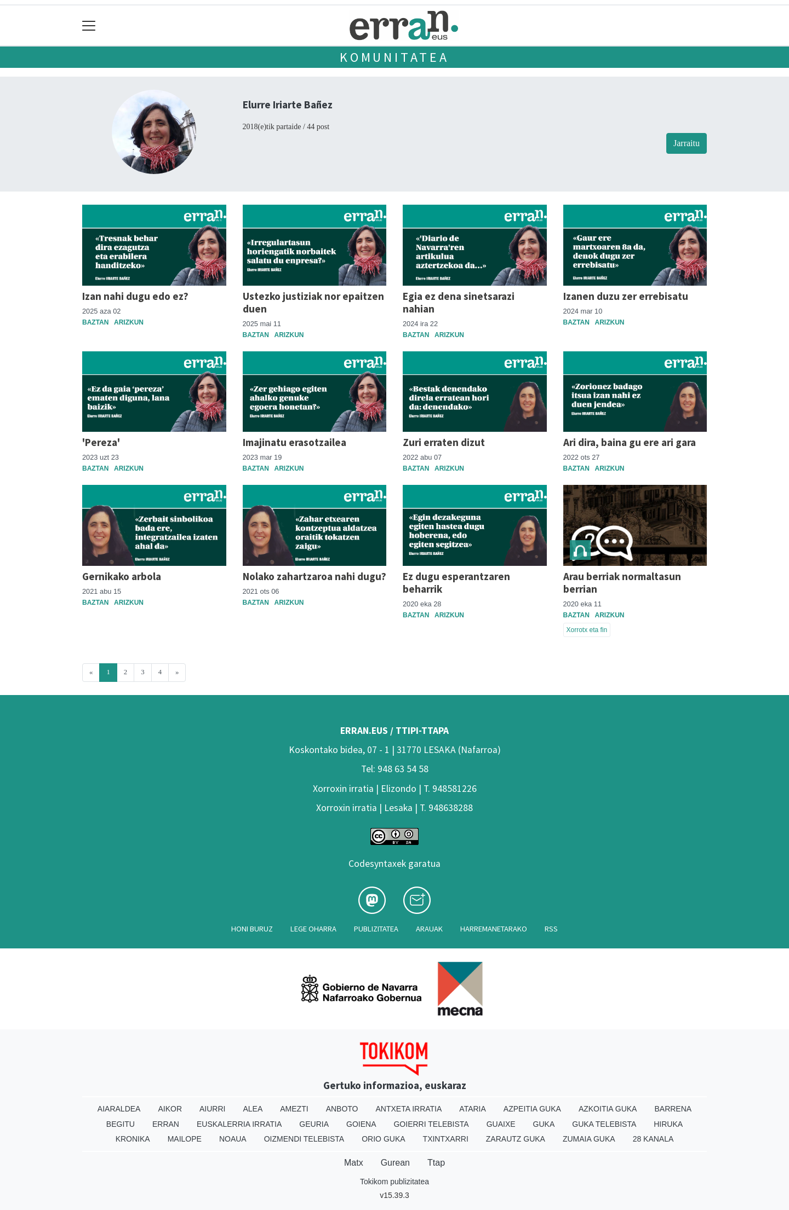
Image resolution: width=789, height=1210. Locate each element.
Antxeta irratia (409, 1108)
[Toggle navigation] (89, 25)
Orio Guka (383, 1138)
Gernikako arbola (121, 576)
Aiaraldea (119, 1108)
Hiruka (668, 1124)
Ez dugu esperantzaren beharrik (456, 582)
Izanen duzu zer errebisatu (625, 296)
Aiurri (212, 1108)
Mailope (185, 1138)
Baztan (95, 322)
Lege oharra (313, 929)
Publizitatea (376, 929)
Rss (551, 929)
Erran (165, 1124)
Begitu (120, 1124)
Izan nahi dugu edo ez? (135, 296)
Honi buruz (252, 929)
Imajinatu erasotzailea (294, 442)
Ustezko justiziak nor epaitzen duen (313, 302)
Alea (252, 1108)
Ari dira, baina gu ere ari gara (629, 442)
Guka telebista (604, 1124)
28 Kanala (653, 1138)
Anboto (342, 1108)
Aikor (170, 1108)
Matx (353, 1162)
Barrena (672, 1108)
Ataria (472, 1108)
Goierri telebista (430, 1124)
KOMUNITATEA (394, 57)
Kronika (133, 1138)
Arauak (429, 929)
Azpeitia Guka (532, 1108)
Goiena (361, 1124)
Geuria (314, 1124)
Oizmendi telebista (304, 1138)
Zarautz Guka (515, 1138)
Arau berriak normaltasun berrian (622, 582)
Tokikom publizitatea (394, 1181)
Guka (544, 1124)
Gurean (395, 1162)
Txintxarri (445, 1138)
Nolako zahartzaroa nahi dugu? (314, 576)
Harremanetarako (493, 929)
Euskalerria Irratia (239, 1124)
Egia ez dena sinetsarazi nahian (458, 302)
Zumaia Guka (589, 1138)
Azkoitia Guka (608, 1108)
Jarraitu (686, 143)
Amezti (294, 1108)
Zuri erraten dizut (444, 442)
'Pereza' (101, 442)
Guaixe (501, 1124)
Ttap (436, 1162)
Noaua (233, 1138)
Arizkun (129, 322)
